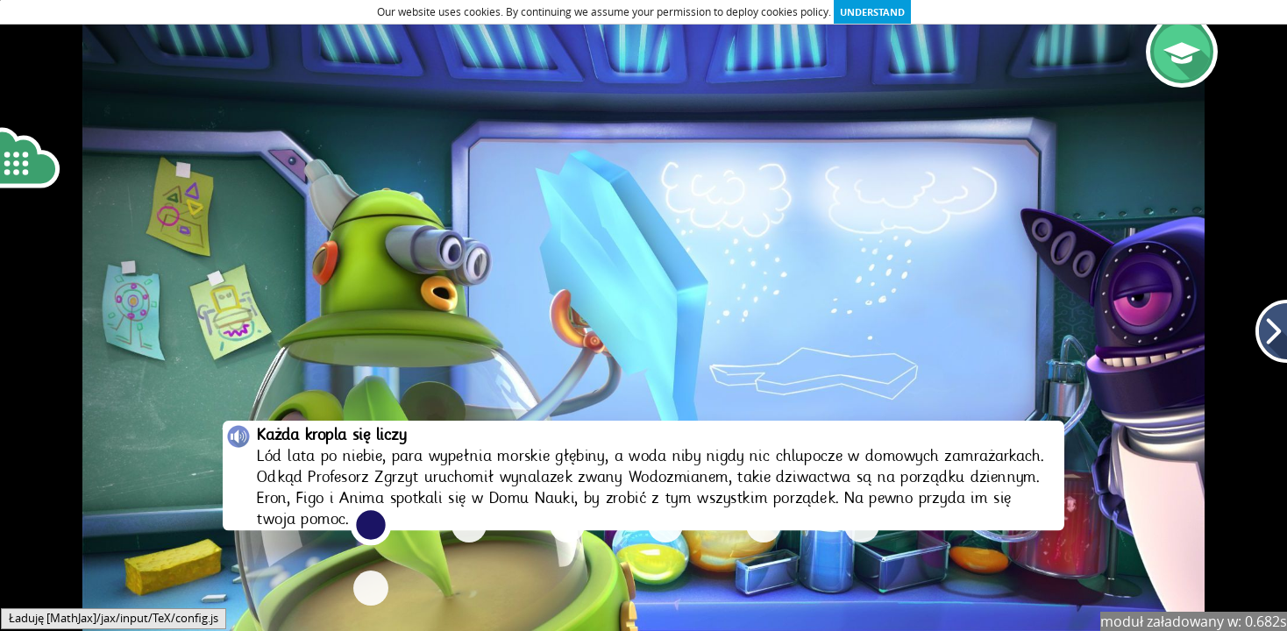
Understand (872, 11)
